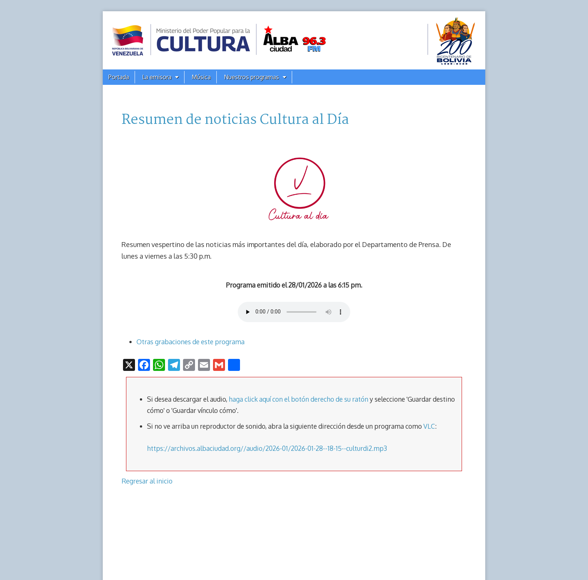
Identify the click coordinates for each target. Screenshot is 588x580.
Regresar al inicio (147, 481)
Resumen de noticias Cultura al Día (235, 120)
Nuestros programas (251, 77)
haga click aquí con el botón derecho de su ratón (298, 399)
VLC (429, 426)
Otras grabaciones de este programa (190, 341)
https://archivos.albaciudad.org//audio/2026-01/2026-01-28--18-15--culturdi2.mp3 (267, 448)
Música (201, 77)
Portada (118, 77)
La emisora (156, 77)
